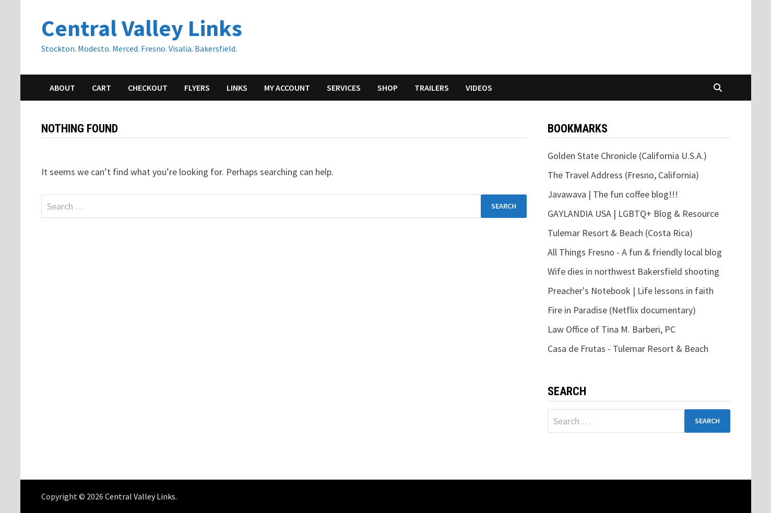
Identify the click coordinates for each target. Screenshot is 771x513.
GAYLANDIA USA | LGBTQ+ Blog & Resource (633, 213)
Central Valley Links (141, 28)
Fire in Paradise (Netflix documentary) (622, 310)
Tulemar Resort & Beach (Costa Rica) (620, 233)
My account (287, 87)
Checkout (148, 87)
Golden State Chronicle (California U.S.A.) (627, 156)
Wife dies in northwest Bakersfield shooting (633, 271)
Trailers (431, 87)
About (62, 87)
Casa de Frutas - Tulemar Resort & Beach (628, 349)
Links (237, 87)
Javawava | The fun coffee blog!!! (613, 194)
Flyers (197, 87)
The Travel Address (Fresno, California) (623, 175)
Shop (387, 87)
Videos (479, 87)
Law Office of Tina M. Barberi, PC (611, 329)
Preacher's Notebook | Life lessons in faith (631, 291)
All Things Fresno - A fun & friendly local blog (635, 252)
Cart (101, 87)
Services (344, 87)
